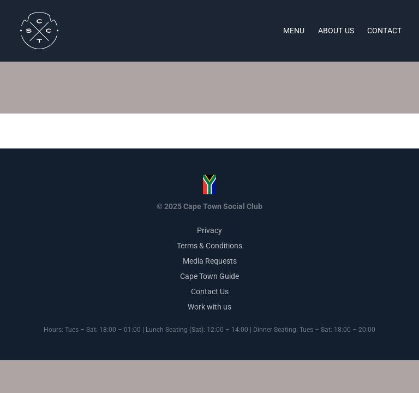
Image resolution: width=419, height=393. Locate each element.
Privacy (209, 230)
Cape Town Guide (209, 276)
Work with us (209, 306)
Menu (294, 30)
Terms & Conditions (209, 245)
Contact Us (210, 291)
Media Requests (210, 261)
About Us (336, 30)
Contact (384, 30)
